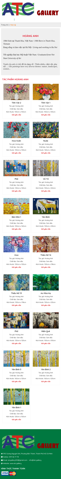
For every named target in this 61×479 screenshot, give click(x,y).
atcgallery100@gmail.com (17, 460)
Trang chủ (5, 25)
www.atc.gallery (15, 463)
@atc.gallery (36, 460)
